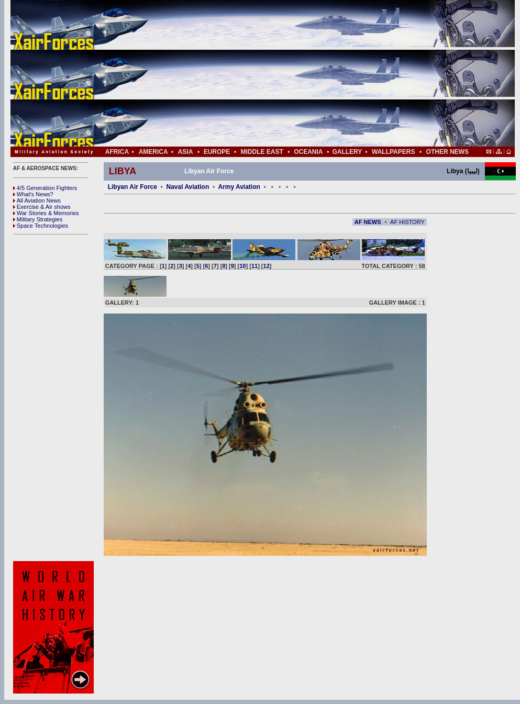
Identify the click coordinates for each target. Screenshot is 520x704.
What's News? (33, 194)
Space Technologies (40, 225)
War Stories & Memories (46, 213)
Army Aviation (239, 187)
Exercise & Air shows (42, 207)
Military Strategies (37, 219)
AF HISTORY (407, 222)
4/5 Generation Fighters (46, 188)
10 (242, 266)
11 (254, 266)
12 (266, 266)
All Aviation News (37, 200)
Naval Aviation (187, 187)
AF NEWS (368, 222)
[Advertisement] (294, 73)
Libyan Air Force (132, 187)
